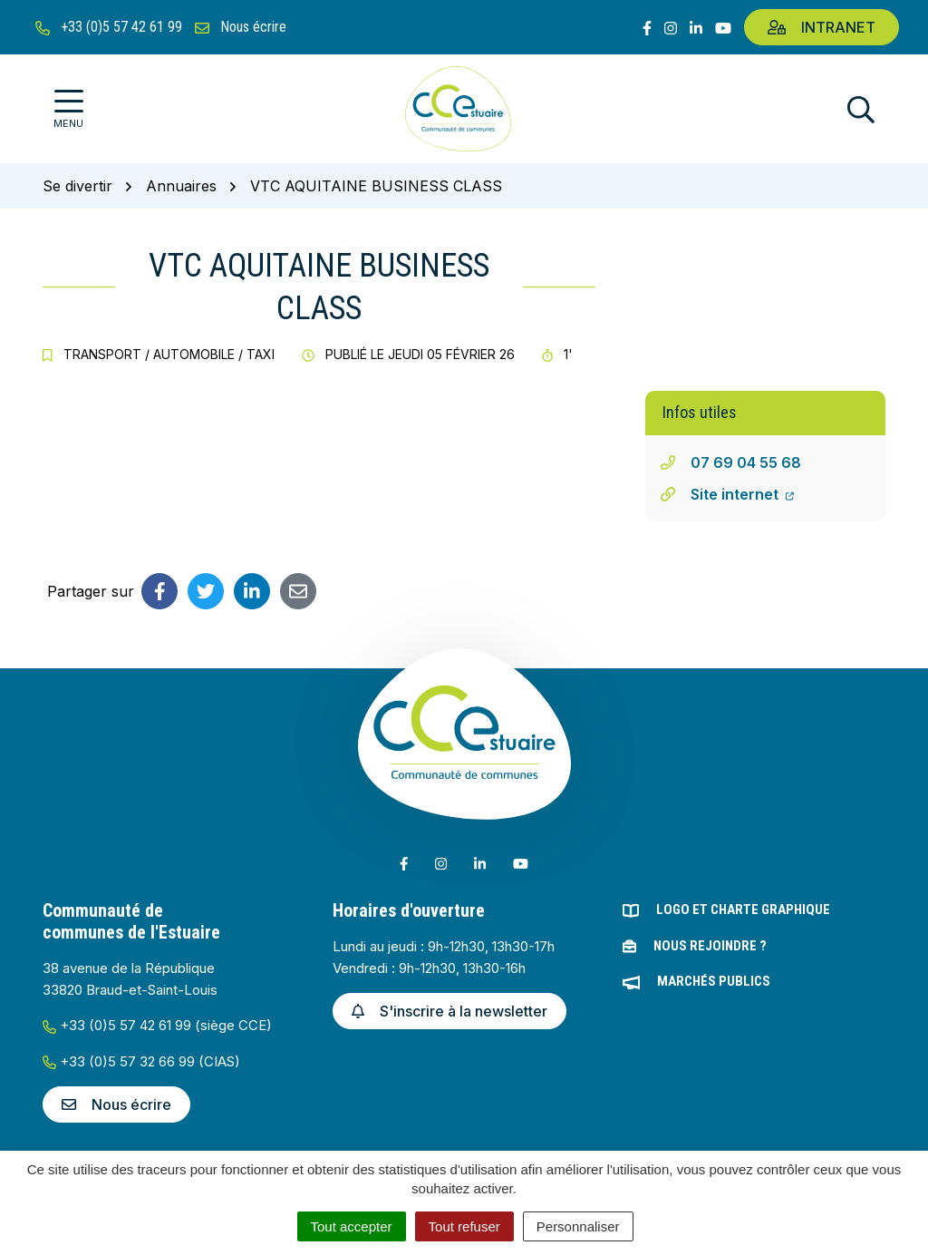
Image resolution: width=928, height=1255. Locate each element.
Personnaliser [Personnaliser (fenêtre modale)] (578, 1226)
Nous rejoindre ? (710, 946)
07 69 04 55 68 (746, 462)
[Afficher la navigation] (68, 109)
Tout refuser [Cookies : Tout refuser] (464, 1226)
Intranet (821, 27)
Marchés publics (713, 981)
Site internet (742, 494)
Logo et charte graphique (743, 909)
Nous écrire (116, 1104)
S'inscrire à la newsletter (449, 1011)
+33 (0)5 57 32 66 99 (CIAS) (141, 1061)
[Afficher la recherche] (860, 109)
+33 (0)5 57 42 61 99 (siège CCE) (157, 1025)
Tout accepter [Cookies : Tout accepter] (351, 1226)
